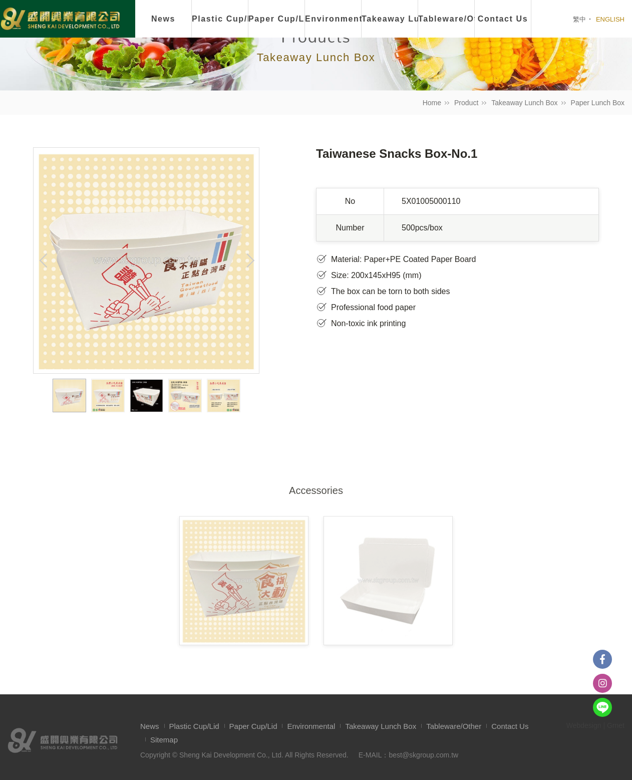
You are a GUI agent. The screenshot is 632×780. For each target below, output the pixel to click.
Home (432, 103)
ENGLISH (610, 19)
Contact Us (509, 726)
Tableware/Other (453, 726)
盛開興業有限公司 (60, 20)
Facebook (602, 659)
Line (602, 707)
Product (466, 103)
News (163, 19)
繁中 (579, 19)
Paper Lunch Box (597, 103)
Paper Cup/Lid (276, 19)
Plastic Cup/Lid (220, 19)
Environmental (333, 19)
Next (249, 260)
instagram (602, 683)
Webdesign (583, 725)
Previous (44, 260)
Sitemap (164, 739)
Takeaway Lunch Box (524, 103)
